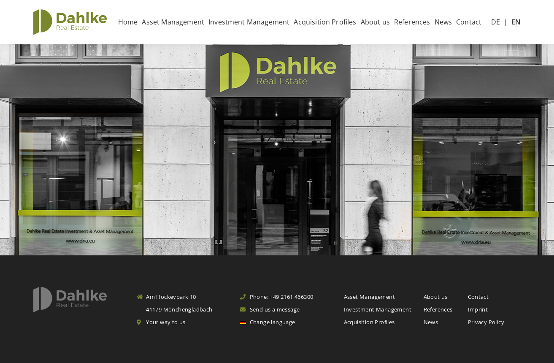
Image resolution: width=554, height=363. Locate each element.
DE (495, 22)
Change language (267, 322)
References (412, 22)
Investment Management (248, 22)
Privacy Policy (486, 322)
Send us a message (270, 309)
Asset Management (173, 22)
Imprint (478, 309)
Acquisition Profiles (325, 22)
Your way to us (161, 322)
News (443, 22)
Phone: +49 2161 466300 (276, 297)
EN (516, 22)
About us (375, 22)
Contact (468, 22)
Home (128, 22)
